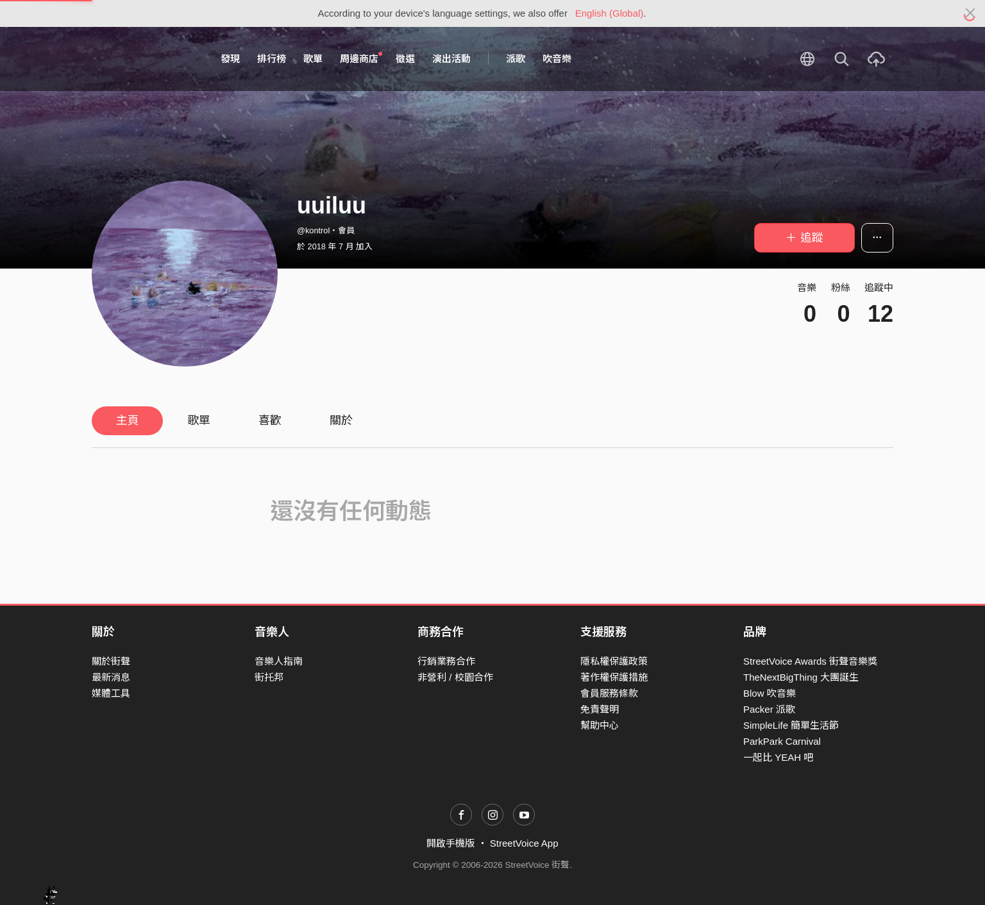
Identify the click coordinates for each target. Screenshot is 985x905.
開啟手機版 (450, 843)
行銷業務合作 (446, 661)
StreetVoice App (524, 843)
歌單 (313, 58)
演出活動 (451, 58)
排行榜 (271, 58)
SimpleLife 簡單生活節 (791, 725)
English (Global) (609, 13)
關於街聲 (111, 661)
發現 (230, 58)
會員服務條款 (609, 693)
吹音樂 (557, 58)
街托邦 (269, 677)
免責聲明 (599, 709)
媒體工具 (111, 693)
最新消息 (111, 677)
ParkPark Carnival (782, 741)
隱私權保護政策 (614, 661)
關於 (341, 420)
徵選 (405, 58)
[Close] (970, 13)
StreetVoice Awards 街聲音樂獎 (810, 661)
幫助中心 (599, 725)
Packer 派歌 (769, 709)
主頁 (127, 420)
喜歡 (270, 420)
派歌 (515, 58)
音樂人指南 (279, 661)
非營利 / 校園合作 (455, 677)
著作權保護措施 (614, 677)
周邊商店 (361, 58)
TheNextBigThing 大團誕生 (801, 677)
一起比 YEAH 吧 (778, 757)
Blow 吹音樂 (769, 693)
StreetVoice (145, 59)
